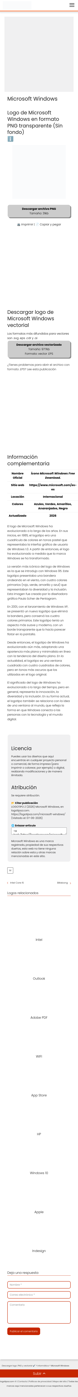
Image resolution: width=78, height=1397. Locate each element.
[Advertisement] (37, 54)
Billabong (62, 882)
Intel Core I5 (17, 882)
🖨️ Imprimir (25, 224)
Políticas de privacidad (40, 1381)
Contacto (22, 1381)
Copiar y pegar (50, 224)
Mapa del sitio (60, 1381)
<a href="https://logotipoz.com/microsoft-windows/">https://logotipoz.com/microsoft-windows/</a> (39, 830)
